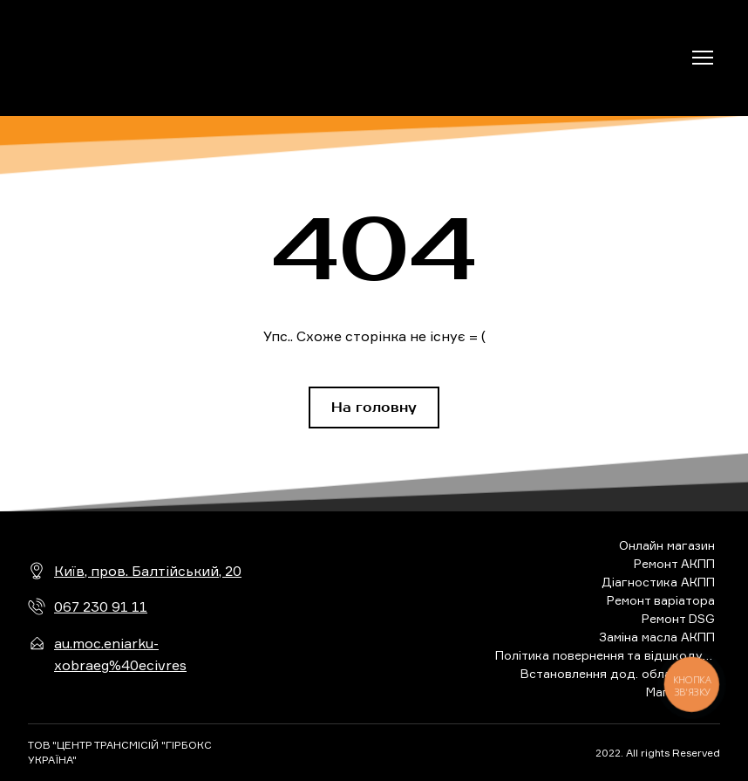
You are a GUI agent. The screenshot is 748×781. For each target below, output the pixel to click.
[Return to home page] (109, 58)
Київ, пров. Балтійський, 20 (147, 570)
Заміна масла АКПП (657, 636)
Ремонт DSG (678, 618)
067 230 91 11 (100, 606)
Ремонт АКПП (674, 563)
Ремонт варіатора (661, 600)
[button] (374, 407)
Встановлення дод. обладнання (617, 673)
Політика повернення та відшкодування (605, 654)
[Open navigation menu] (702, 57)
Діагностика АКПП (658, 581)
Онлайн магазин (667, 545)
